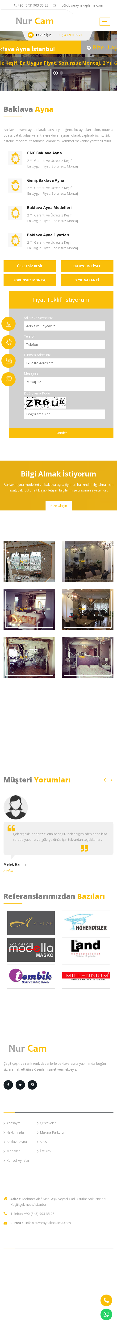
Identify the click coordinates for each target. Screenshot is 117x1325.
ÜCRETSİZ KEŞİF (30, 266)
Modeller (12, 1151)
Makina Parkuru (50, 1132)
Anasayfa (12, 1123)
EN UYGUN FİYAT (87, 266)
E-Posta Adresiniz (37, 355)
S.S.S (42, 1141)
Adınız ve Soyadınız (38, 318)
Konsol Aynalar (16, 1160)
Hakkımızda (14, 1132)
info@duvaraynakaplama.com (78, 5)
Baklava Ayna (15, 1141)
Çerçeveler (46, 1123)
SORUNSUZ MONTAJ (29, 280)
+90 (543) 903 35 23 (31, 5)
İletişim (44, 1151)
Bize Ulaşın (58, 505)
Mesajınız (31, 373)
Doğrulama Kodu (37, 393)
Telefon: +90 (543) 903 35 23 (32, 1213)
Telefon (30, 336)
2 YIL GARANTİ (87, 280)
